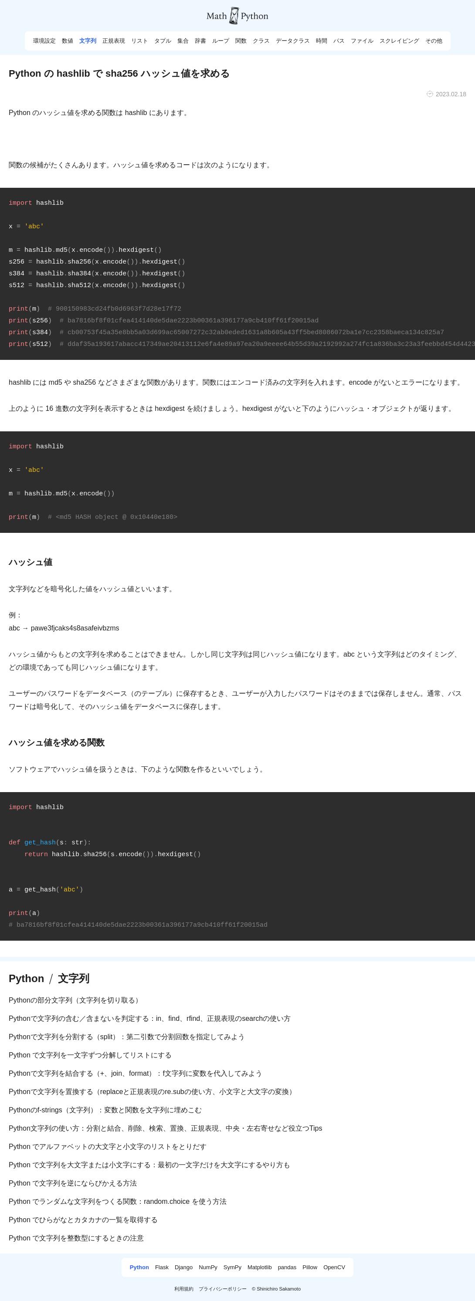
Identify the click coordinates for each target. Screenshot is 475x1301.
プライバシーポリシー (223, 1288)
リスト (139, 41)
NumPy (208, 1267)
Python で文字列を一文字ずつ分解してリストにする (90, 1055)
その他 (433, 41)
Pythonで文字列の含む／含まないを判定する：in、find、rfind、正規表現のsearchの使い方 (150, 1018)
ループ (220, 41)
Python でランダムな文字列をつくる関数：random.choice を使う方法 (118, 1201)
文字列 (87, 41)
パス (339, 41)
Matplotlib (260, 1267)
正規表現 (113, 41)
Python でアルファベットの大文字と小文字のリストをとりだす (108, 1146)
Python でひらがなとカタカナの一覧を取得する (83, 1219)
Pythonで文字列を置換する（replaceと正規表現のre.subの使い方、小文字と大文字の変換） (152, 1091)
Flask (162, 1267)
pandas (287, 1267)
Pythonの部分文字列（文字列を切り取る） (75, 1000)
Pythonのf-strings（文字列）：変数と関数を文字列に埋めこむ (105, 1110)
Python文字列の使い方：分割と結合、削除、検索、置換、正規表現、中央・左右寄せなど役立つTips (165, 1128)
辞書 (200, 41)
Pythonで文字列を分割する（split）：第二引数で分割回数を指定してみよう (127, 1036)
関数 (241, 41)
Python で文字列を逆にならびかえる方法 (73, 1183)
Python (26, 978)
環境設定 (44, 41)
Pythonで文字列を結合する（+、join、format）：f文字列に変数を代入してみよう (135, 1073)
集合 (183, 41)
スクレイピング (399, 41)
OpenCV (334, 1267)
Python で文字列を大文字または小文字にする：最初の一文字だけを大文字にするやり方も (149, 1165)
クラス (261, 41)
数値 (67, 41)
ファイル (362, 41)
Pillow (309, 1267)
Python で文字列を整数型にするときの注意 (76, 1238)
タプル (162, 41)
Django (184, 1267)
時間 (321, 41)
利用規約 (183, 1288)
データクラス (293, 41)
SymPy (232, 1267)
